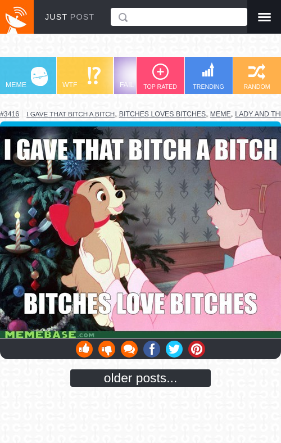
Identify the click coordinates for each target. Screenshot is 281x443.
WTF (81, 78)
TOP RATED (160, 77)
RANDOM (256, 77)
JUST (69, 16)
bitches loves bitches (162, 114)
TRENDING (208, 76)
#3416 (9, 114)
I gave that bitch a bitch (70, 113)
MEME (27, 78)
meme (220, 114)
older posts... (141, 377)
